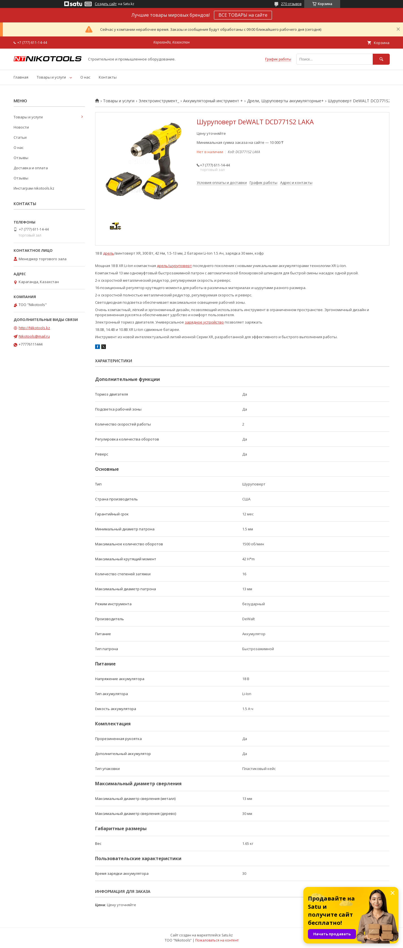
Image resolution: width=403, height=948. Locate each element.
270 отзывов (291, 3)
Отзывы (21, 157)
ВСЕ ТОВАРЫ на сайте (242, 15)
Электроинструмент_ (159, 101)
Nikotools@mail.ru (34, 336)
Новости (21, 127)
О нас (85, 77)
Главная (21, 77)
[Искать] (381, 59)
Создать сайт (106, 4)
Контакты (108, 77)
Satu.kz (227, 935)
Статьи (20, 137)
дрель (108, 253)
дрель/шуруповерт (174, 265)
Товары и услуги (51, 77)
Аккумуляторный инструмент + (213, 101)
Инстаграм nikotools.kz (34, 188)
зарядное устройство (204, 322)
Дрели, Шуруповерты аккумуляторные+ (285, 101)
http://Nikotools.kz (34, 328)
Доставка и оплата (31, 167)
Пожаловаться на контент (217, 940)
